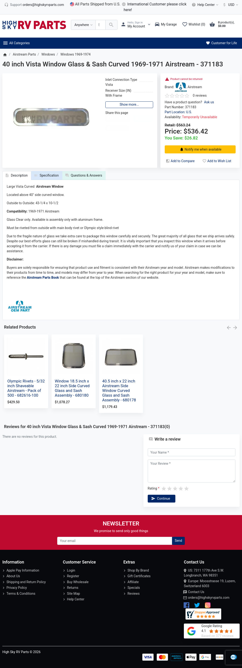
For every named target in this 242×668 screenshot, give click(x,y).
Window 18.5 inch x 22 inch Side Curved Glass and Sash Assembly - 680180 (72, 388)
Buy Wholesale (77, 582)
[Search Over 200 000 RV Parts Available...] (100, 25)
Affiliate (133, 582)
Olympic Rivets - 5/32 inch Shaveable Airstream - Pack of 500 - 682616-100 (26, 388)
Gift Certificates (138, 576)
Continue (160, 498)
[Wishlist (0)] (195, 24)
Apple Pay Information (22, 570)
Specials (133, 588)
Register (73, 576)
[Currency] (230, 4)
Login (71, 570)
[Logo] (34, 24)
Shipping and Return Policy (26, 582)
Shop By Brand (138, 570)
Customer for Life (221, 43)
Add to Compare (180, 161)
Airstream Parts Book (43, 277)
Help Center (75, 599)
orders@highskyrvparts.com (208, 597)
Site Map (73, 593)
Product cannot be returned (186, 79)
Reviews (133, 593)
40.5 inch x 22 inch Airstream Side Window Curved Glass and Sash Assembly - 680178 (119, 391)
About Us (13, 576)
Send (178, 540)
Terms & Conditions (20, 593)
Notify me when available (200, 149)
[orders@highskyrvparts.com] (34, 4)
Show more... (129, 104)
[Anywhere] (83, 25)
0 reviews (200, 95)
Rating (152, 488)
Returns (72, 588)
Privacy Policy (16, 588)
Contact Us (196, 592)
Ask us (209, 102)
